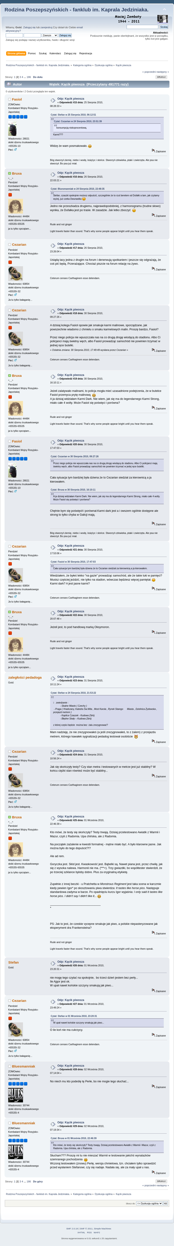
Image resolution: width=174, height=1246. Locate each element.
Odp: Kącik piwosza (70, 98)
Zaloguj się (29, 27)
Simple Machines (102, 1228)
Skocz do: (131, 1203)
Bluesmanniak (23, 1066)
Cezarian (19, 244)
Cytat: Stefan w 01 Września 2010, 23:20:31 (74, 1016)
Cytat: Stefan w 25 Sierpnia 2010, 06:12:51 (73, 115)
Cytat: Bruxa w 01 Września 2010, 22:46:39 (74, 1138)
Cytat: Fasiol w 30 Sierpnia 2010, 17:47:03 (73, 562)
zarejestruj (46, 27)
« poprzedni (149, 71)
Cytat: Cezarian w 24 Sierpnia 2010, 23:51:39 (78, 121)
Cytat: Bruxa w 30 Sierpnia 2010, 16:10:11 (73, 490)
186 (29, 77)
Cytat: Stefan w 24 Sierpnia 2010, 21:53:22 (73, 693)
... (25, 77)
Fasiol (17, 99)
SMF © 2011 (86, 1228)
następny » (162, 71)
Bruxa (17, 173)
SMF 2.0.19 (72, 1228)
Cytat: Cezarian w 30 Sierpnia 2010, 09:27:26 (75, 456)
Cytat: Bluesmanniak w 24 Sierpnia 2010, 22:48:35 (78, 189)
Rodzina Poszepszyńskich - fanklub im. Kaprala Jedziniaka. (77, 10)
